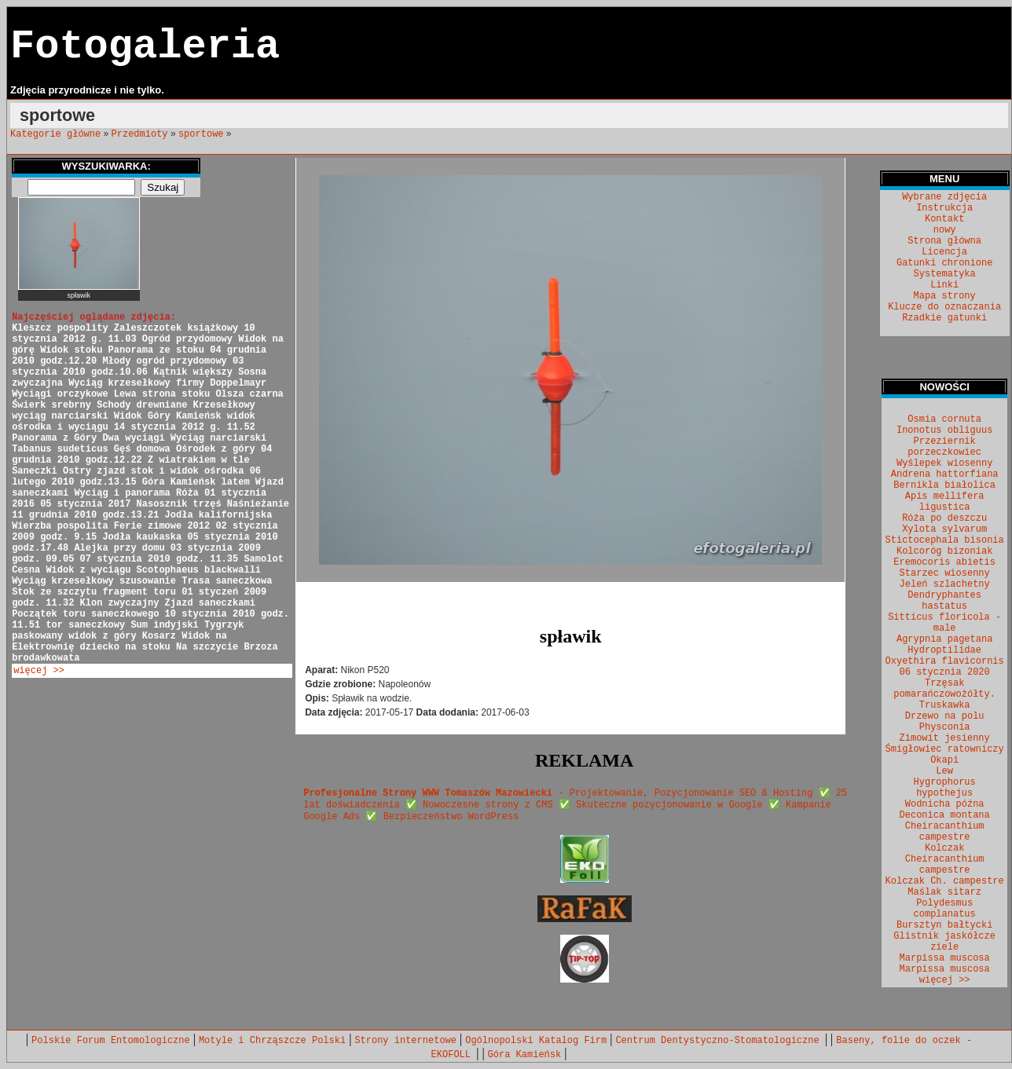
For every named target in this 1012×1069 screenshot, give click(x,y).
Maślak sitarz (944, 892)
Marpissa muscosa (945, 958)
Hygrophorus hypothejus (945, 788)
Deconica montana (945, 815)
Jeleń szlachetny (945, 584)
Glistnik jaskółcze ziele (944, 942)
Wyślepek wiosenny (944, 463)
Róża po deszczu (944, 518)
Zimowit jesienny (945, 738)
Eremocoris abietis (944, 562)
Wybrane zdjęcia (944, 197)
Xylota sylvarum (944, 529)
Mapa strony (945, 296)
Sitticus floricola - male (944, 623)
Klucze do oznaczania (944, 307)
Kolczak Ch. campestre (945, 881)
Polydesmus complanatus (945, 909)
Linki (944, 285)
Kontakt (944, 219)
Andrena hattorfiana (945, 474)
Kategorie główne (55, 134)
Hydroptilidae (944, 650)
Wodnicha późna (944, 804)
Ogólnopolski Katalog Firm (536, 1040)
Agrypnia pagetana (944, 639)
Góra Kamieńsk (525, 1054)
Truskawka (944, 705)
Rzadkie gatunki (944, 318)
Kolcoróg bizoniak (944, 551)
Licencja (944, 252)
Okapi (944, 760)
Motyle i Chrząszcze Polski (272, 1040)
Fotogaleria (145, 47)
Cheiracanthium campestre (944, 832)
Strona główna (944, 241)
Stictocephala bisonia (945, 540)
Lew (944, 771)
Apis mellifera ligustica (944, 502)
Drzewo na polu (944, 716)
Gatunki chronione (944, 263)
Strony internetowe (405, 1040)
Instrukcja (944, 208)
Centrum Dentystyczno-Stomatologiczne (719, 1040)
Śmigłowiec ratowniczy (945, 749)
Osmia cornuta (944, 419)
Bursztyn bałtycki (944, 925)
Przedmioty (140, 134)
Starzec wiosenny (945, 573)
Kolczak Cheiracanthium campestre (944, 859)
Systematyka (945, 274)
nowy (944, 230)
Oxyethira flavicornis (945, 661)
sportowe (201, 134)
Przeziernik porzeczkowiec (944, 447)
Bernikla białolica (944, 485)
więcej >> (38, 670)
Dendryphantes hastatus (944, 601)
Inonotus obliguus (944, 430)
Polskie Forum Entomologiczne (110, 1040)
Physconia (944, 727)
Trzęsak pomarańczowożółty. (944, 689)
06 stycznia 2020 (945, 672)
